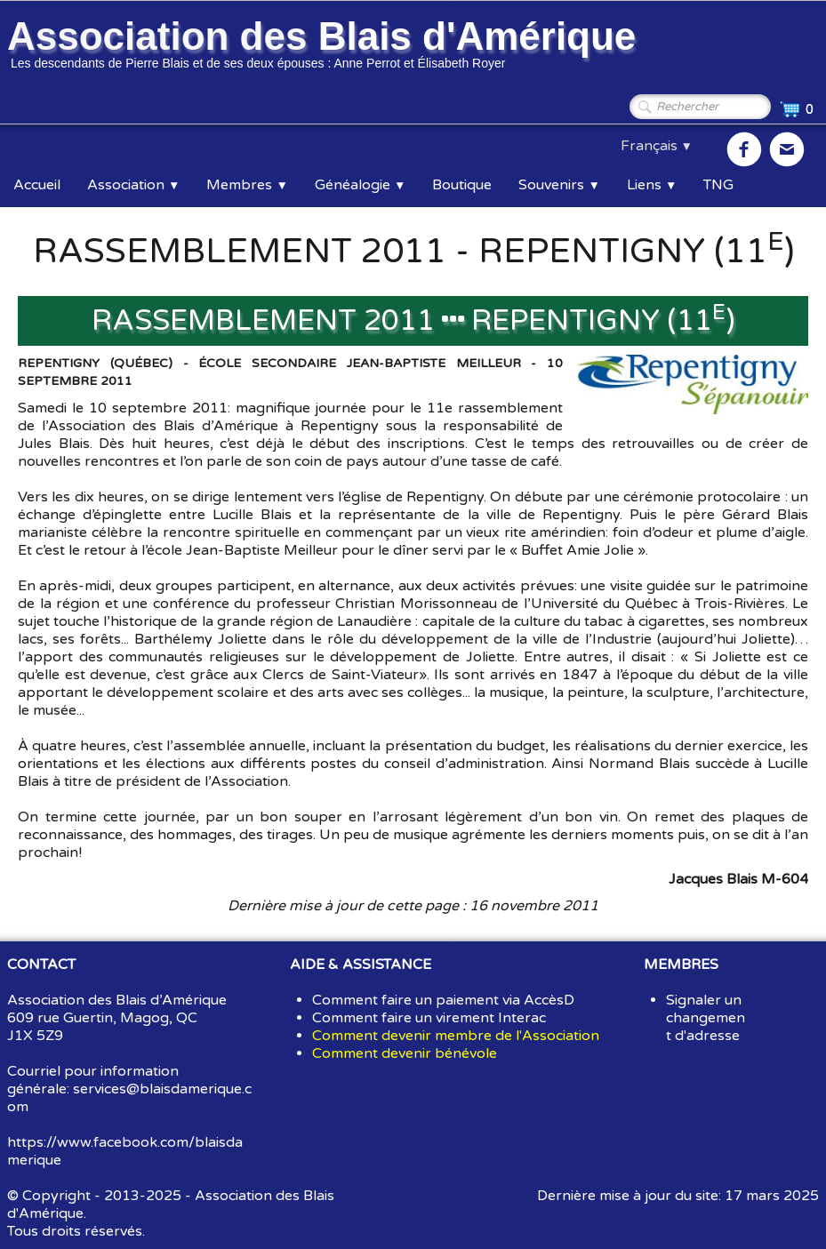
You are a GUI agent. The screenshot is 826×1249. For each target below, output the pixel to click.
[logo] (324, 47)
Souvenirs (558, 185)
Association (133, 185)
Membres (246, 185)
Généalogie (360, 185)
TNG (718, 185)
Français (657, 146)
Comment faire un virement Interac (429, 1018)
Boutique (462, 185)
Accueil (36, 185)
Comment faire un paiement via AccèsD (443, 1000)
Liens (652, 185)
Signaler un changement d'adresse (705, 1018)
